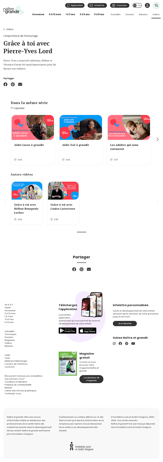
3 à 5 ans (85, 14)
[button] (157, 139)
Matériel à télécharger (16, 361)
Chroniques (10, 334)
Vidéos (156, 14)
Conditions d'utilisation (16, 381)
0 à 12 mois (55, 14)
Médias (8, 387)
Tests (7, 358)
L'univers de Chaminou (16, 363)
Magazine (10, 340)
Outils (7, 355)
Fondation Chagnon (23, 434)
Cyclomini (10, 366)
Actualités (116, 14)
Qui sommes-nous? (15, 378)
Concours (122, 5)
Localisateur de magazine (91, 379)
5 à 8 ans (99, 14)
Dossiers (130, 14)
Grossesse (38, 14)
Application (77, 5)
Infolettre (99, 5)
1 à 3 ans (70, 14)
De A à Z (9, 304)
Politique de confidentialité (18, 384)
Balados (143, 14)
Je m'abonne (124, 323)
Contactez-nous (13, 393)
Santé (8, 307)
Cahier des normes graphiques (20, 390)
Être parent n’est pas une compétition (23, 375)
